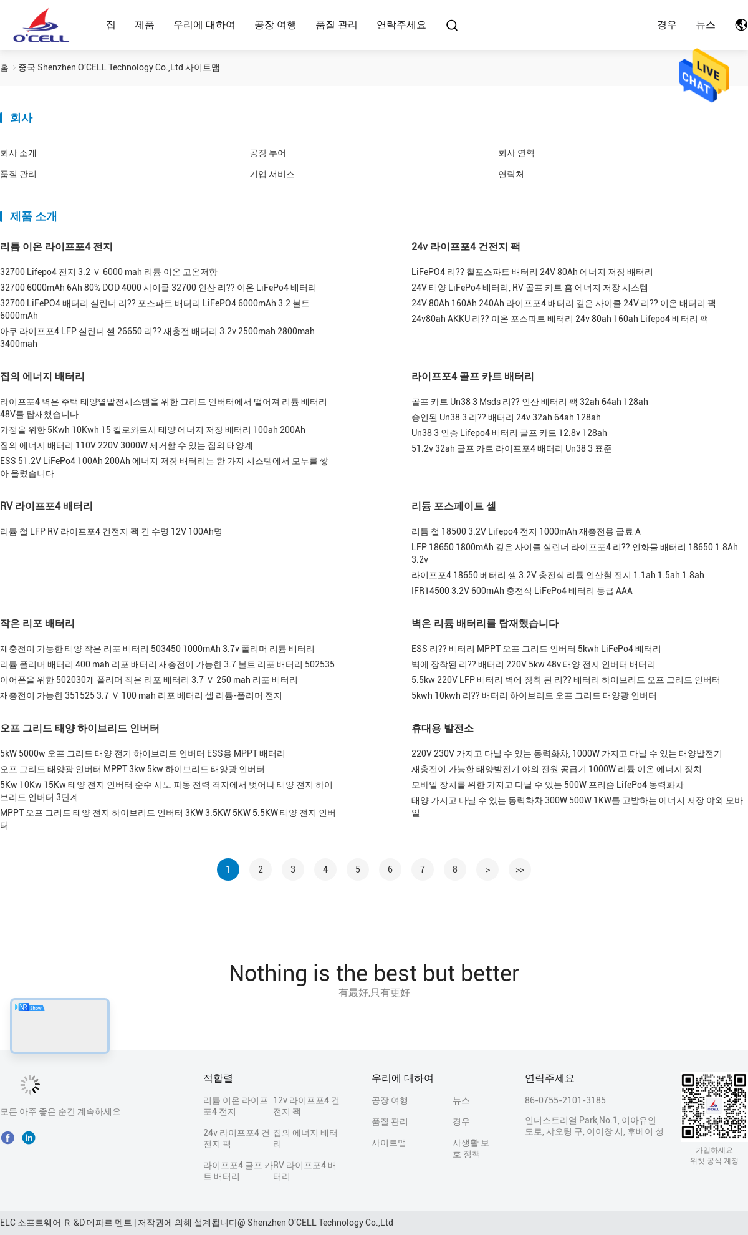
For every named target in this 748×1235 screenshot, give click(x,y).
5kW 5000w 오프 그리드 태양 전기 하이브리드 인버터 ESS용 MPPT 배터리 (142, 753)
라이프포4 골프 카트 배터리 (472, 376)
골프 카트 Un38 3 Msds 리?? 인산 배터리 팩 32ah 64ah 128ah (529, 402)
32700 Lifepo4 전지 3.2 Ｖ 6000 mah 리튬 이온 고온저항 (109, 272)
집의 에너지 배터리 (42, 376)
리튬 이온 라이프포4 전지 (56, 247)
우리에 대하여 (204, 25)
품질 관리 (336, 25)
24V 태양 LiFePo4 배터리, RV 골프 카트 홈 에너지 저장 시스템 (529, 288)
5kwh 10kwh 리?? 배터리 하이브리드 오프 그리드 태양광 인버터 (534, 695)
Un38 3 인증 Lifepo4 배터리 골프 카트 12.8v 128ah (509, 433)
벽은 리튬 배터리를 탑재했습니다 (485, 623)
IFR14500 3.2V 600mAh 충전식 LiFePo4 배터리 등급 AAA (522, 591)
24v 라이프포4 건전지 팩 (465, 247)
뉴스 (706, 25)
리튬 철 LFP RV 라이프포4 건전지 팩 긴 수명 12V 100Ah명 (111, 531)
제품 (145, 25)
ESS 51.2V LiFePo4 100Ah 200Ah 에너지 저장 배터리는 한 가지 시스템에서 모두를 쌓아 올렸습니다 (164, 467)
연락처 (511, 174)
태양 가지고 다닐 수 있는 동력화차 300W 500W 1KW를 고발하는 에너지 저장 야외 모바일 (577, 806)
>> (519, 869)
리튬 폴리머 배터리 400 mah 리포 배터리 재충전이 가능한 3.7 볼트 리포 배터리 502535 (167, 664)
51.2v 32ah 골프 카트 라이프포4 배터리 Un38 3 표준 (511, 448)
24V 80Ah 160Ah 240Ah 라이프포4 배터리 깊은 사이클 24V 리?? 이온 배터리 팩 (563, 303)
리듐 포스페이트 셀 (453, 506)
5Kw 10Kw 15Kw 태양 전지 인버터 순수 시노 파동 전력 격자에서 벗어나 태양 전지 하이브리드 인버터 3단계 (166, 791)
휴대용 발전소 (442, 728)
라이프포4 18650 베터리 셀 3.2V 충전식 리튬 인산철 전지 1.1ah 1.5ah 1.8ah (557, 575)
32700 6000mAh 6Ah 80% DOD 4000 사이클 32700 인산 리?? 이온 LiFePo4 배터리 (158, 288)
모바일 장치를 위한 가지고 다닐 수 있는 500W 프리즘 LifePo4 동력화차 (547, 785)
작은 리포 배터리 (37, 623)
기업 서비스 (272, 174)
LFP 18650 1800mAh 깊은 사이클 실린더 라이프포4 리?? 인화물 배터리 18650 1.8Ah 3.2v (574, 553)
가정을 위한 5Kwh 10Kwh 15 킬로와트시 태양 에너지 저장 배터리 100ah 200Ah (152, 430)
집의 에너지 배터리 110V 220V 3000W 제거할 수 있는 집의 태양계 (126, 445)
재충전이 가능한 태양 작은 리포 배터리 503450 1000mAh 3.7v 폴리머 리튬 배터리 (157, 649)
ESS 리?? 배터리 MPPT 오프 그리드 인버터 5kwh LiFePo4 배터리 (536, 649)
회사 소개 (18, 153)
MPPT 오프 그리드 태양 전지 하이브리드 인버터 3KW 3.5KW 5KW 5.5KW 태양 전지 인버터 (168, 819)
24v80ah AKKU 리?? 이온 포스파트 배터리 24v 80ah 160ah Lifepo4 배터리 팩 (560, 319)
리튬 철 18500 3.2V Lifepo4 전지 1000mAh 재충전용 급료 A (526, 531)
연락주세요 (401, 25)
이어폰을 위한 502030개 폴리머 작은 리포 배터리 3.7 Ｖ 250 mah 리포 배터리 (149, 680)
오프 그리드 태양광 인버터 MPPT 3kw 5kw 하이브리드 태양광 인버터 (132, 769)
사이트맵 (389, 1143)
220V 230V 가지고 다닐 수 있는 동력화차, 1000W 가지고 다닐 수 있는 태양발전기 (566, 753)
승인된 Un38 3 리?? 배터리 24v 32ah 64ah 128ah (506, 417)
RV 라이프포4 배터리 (46, 506)
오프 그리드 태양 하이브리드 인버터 (80, 728)
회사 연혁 (516, 153)
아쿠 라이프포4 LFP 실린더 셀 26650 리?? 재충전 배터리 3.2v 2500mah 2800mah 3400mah (157, 337)
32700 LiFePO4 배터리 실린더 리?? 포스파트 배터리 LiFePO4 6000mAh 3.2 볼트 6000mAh (155, 309)
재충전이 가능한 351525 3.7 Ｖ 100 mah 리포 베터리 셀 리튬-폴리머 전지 (141, 695)
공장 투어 (267, 153)
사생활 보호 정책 (471, 1148)
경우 (667, 25)
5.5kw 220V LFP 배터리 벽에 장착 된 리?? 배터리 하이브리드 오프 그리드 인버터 (566, 680)
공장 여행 (275, 25)
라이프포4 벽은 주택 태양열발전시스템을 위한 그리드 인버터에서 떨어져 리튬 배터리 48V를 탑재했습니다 (163, 408)
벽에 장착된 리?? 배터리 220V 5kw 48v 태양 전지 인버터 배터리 (533, 664)
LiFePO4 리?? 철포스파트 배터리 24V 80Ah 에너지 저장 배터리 (532, 272)
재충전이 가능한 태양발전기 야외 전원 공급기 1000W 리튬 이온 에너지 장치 (556, 769)
